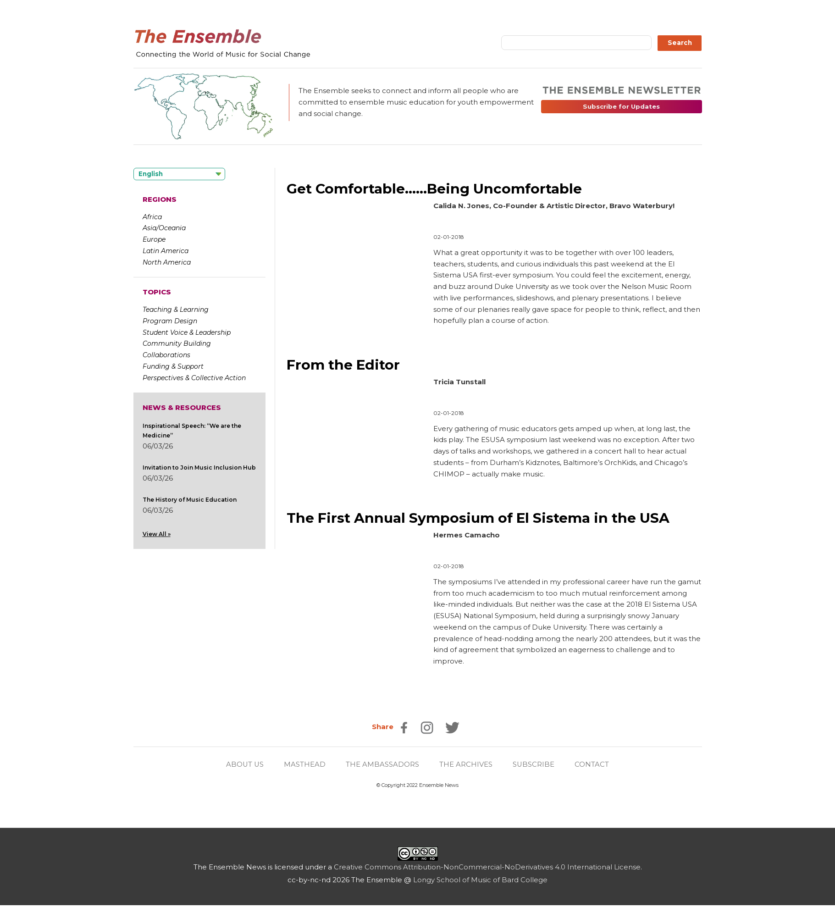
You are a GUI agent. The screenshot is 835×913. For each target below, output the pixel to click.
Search (680, 42)
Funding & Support (173, 366)
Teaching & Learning (176, 309)
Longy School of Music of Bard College (480, 879)
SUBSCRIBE (534, 764)
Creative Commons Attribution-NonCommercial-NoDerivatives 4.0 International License (487, 867)
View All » (157, 534)
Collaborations (166, 355)
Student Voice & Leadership (187, 332)
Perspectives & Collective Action (194, 378)
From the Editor (343, 364)
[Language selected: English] (179, 174)
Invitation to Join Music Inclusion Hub (199, 467)
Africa (152, 217)
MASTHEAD (305, 764)
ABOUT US (245, 764)
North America (167, 262)
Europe (154, 239)
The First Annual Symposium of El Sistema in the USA (479, 517)
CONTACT (592, 764)
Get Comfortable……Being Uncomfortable (434, 188)
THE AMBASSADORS (383, 764)
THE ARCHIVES (466, 764)
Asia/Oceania (164, 228)
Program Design (170, 321)
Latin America (165, 251)
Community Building (177, 343)
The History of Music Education (190, 499)
